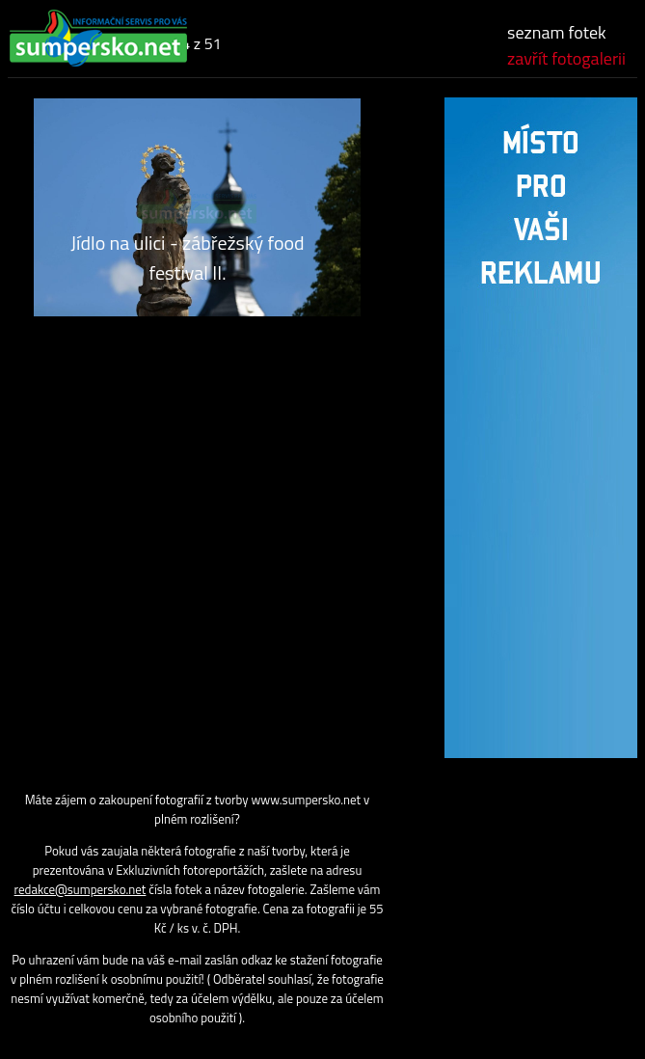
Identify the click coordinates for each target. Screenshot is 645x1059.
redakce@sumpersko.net (80, 889)
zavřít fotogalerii (566, 58)
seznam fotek (556, 32)
